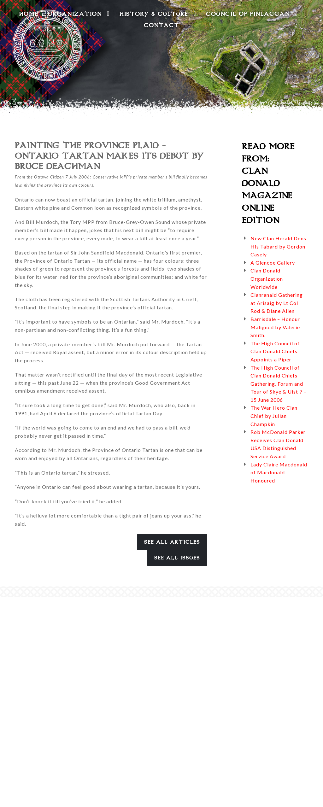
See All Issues (177, 558)
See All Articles (172, 542)
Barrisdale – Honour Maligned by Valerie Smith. (275, 327)
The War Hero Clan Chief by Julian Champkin (273, 416)
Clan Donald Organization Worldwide (266, 278)
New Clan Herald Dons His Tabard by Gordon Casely (278, 246)
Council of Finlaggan (252, 13)
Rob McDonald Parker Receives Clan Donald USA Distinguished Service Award (278, 444)
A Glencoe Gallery (272, 263)
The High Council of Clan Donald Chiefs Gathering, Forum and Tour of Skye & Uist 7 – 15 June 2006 (278, 384)
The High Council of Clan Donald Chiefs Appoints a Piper (275, 351)
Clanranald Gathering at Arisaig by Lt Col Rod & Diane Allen (276, 303)
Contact (161, 25)
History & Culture (157, 13)
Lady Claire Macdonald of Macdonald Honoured (278, 472)
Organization (79, 13)
